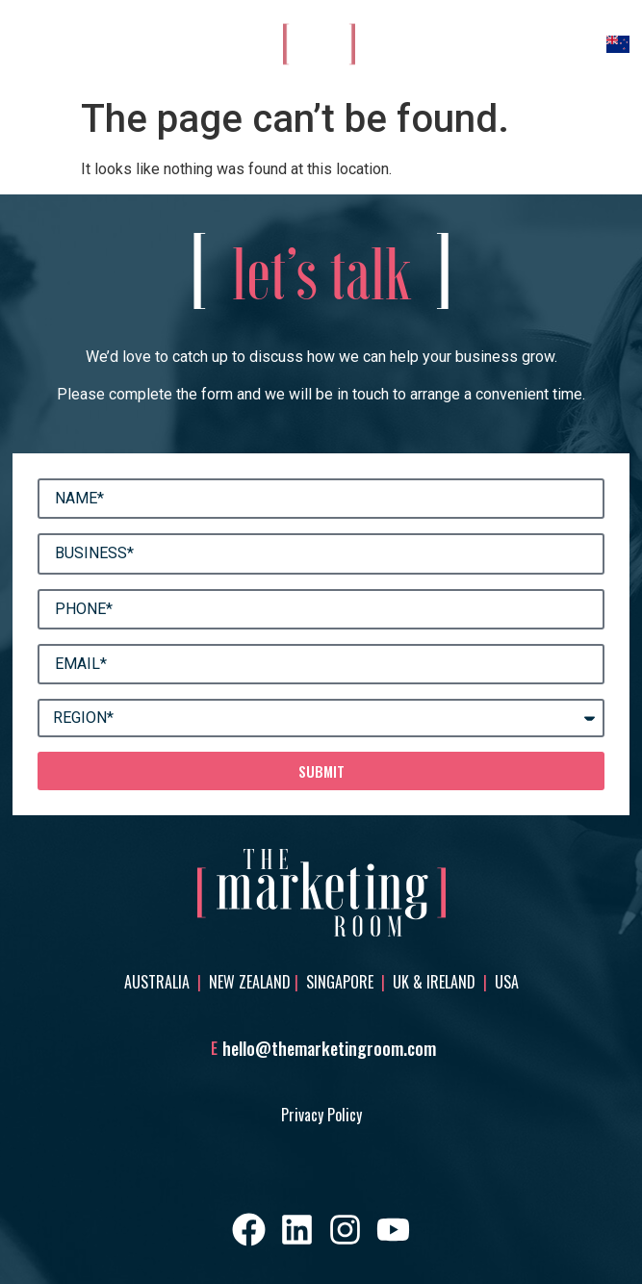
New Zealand (250, 981)
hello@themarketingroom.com (329, 1048)
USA (507, 981)
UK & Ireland (436, 981)
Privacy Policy (321, 1114)
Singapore (339, 981)
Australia (158, 981)
